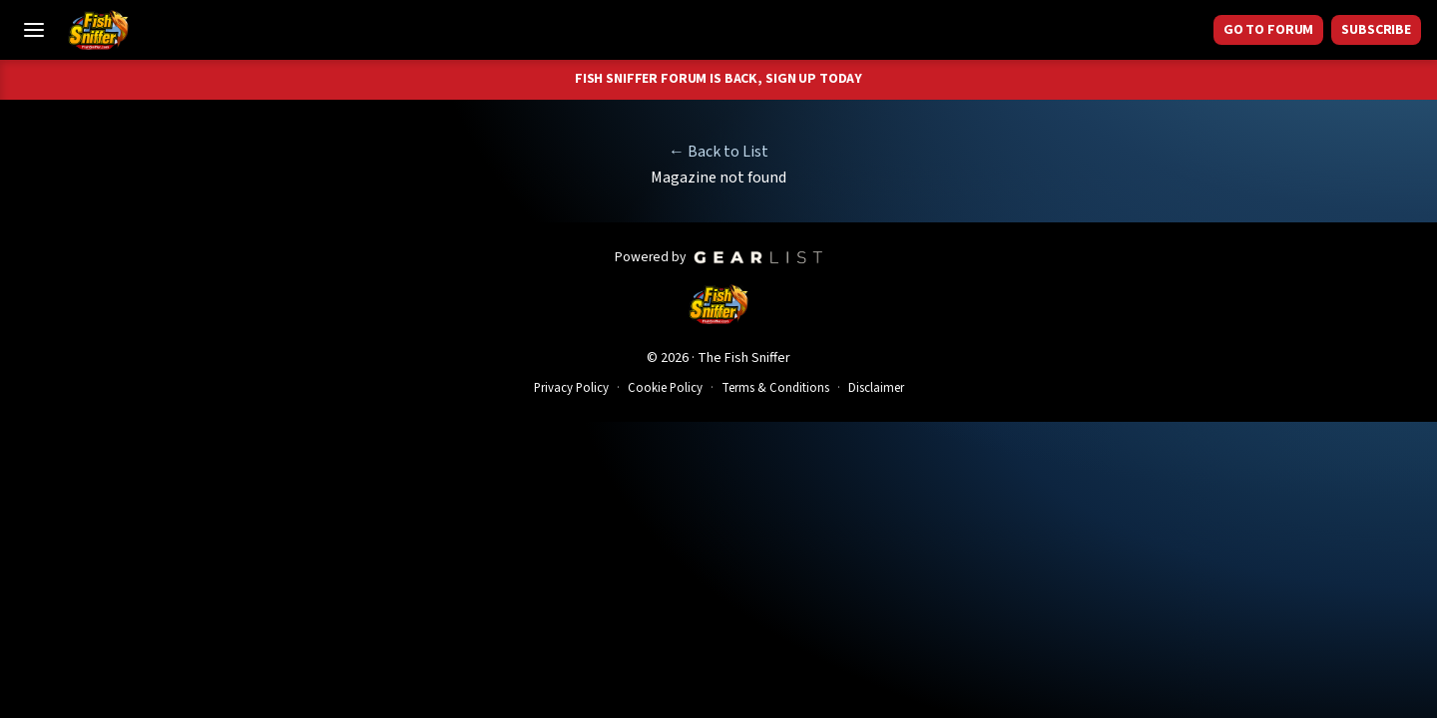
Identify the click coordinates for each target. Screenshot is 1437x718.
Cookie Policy (665, 388)
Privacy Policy (571, 388)
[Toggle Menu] (34, 30)
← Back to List (718, 152)
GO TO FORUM (1268, 30)
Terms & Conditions (775, 388)
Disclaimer (876, 388)
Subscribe (1376, 30)
